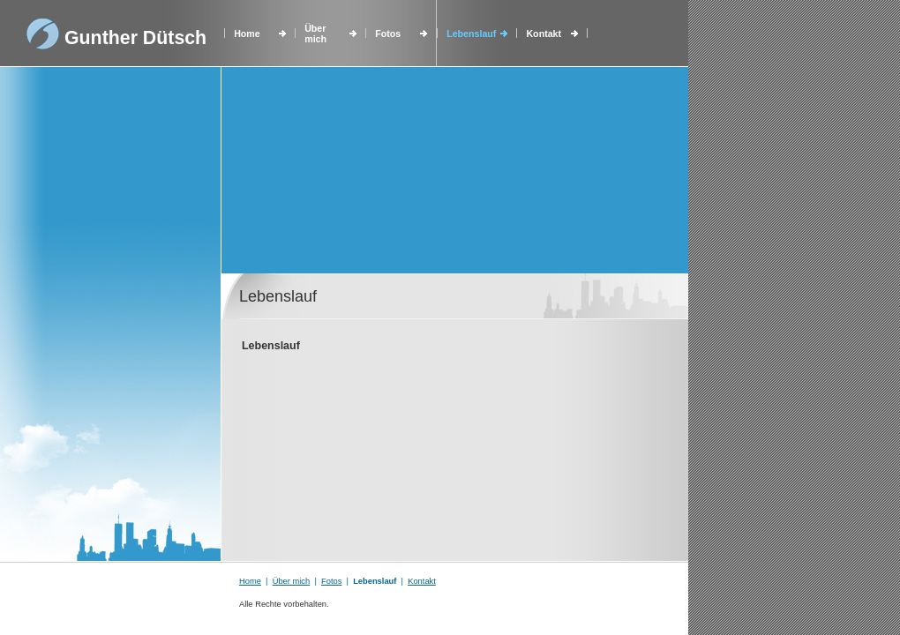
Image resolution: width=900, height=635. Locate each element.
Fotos (388, 33)
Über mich (315, 33)
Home (247, 33)
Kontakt (543, 33)
